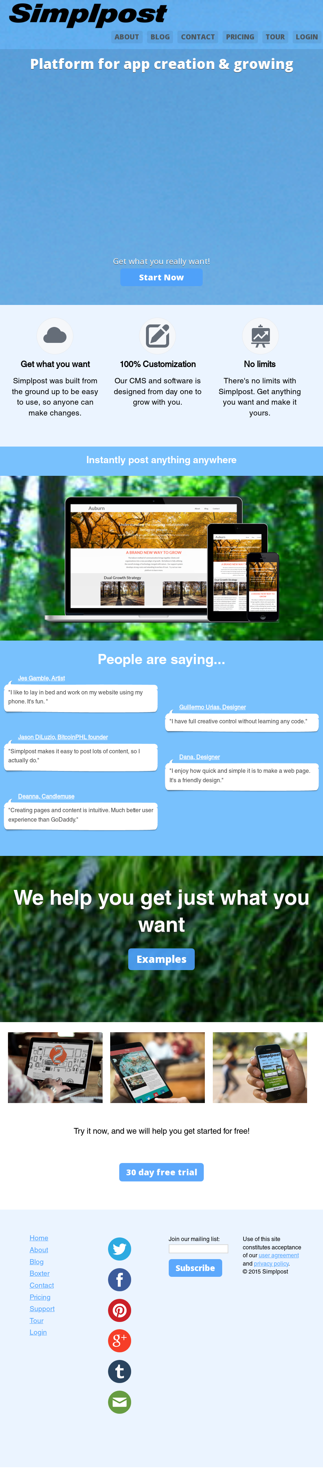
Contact (42, 1291)
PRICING (240, 37)
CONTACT (198, 37)
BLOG (160, 37)
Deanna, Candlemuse (46, 798)
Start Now (161, 277)
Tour (36, 1327)
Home (39, 1244)
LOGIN (307, 37)
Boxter (39, 1279)
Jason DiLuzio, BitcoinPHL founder (63, 739)
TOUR (275, 37)
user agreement (279, 1262)
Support (42, 1315)
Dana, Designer (199, 759)
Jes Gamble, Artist (41, 680)
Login (38, 1338)
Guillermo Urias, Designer (212, 709)
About (39, 1256)
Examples (161, 961)
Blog (37, 1268)
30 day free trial (161, 1177)
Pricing (40, 1303)
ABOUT (127, 37)
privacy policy (271, 1270)
